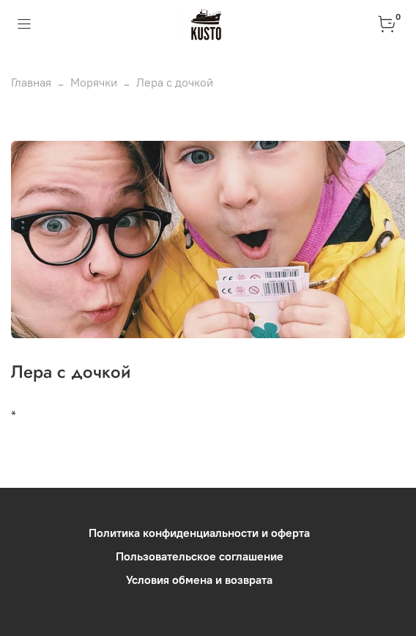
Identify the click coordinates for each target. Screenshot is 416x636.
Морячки (93, 82)
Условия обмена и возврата (199, 579)
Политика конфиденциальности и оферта (199, 532)
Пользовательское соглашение (199, 556)
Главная (31, 82)
